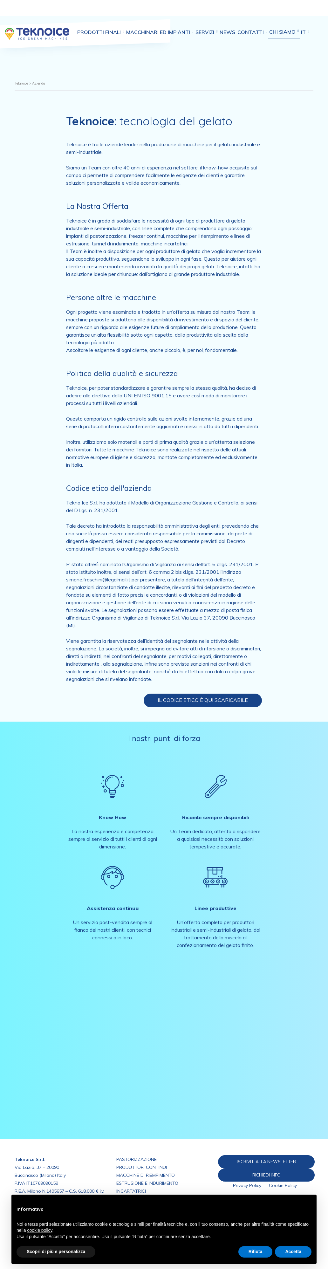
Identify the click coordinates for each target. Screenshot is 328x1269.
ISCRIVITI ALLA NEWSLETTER (270, 1161)
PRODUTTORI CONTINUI (141, 1167)
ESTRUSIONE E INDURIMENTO (147, 1183)
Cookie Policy (283, 1186)
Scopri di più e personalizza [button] (56, 1251)
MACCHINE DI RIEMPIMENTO (145, 1175)
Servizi (223, 12)
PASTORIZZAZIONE (136, 1159)
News (248, 12)
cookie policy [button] (39, 1230)
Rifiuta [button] (256, 1251)
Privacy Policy (247, 1186)
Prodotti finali (108, 12)
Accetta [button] (293, 1251)
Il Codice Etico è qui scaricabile (203, 700)
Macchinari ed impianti (171, 12)
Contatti (276, 12)
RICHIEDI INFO (270, 1175)
